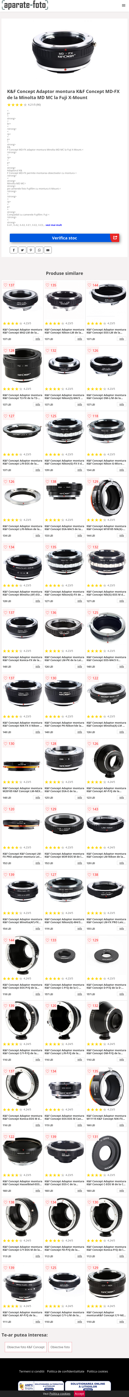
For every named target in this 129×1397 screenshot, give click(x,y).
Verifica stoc (85, 238)
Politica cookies (97, 1371)
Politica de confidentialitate (65, 1371)
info (38, 338)
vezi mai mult (54, 225)
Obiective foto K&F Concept (26, 1347)
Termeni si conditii (32, 1371)
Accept (79, 1394)
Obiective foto (60, 1347)
